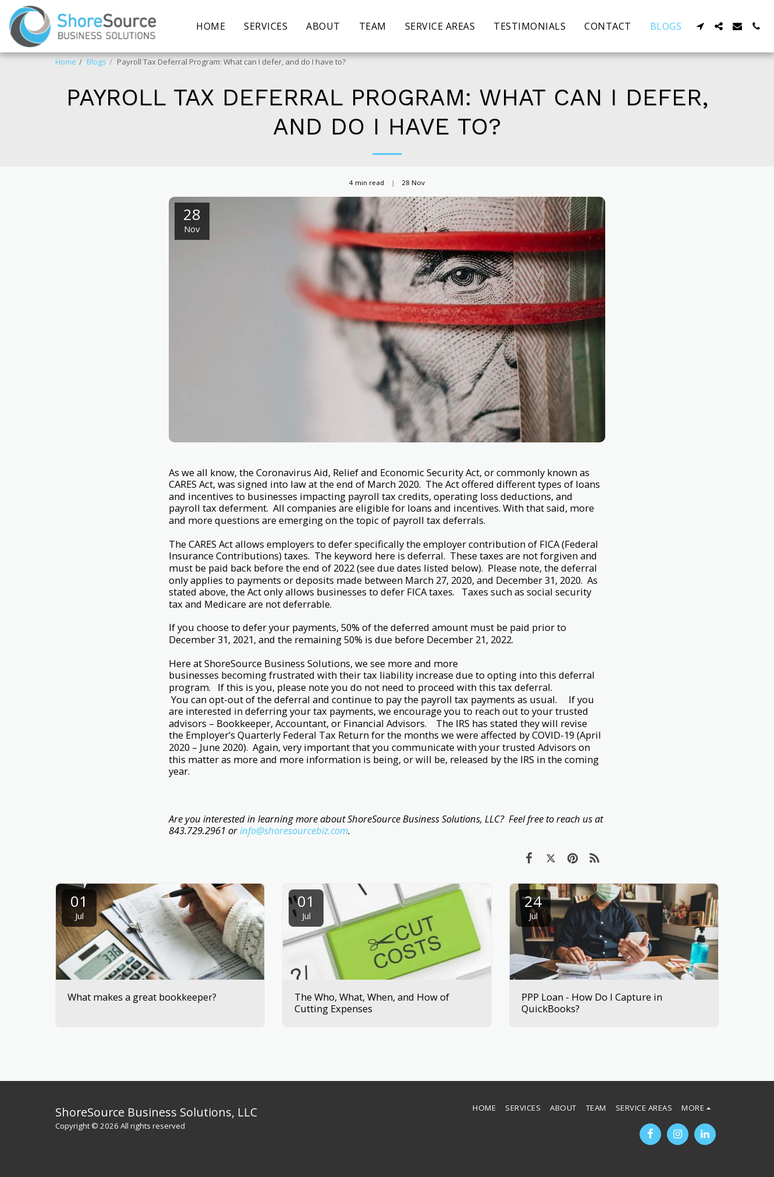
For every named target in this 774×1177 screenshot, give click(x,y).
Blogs (96, 61)
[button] (700, 26)
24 (533, 906)
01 (79, 906)
